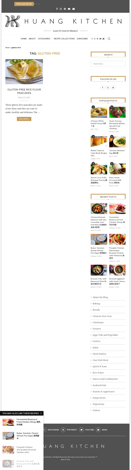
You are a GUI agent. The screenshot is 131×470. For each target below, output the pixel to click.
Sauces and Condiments (105, 378)
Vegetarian (98, 403)
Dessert (97, 328)
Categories (44, 38)
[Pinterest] (65, 8)
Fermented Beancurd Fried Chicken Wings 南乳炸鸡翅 (117, 221)
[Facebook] (57, 8)
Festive (96, 341)
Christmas (98, 322)
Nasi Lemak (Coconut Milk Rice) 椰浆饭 (115, 180)
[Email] (73, 8)
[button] (37, 4)
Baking (96, 303)
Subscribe (82, 38)
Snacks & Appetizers (103, 391)
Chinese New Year (102, 315)
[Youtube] (69, 8)
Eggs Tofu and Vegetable (105, 334)
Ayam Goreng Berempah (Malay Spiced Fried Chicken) (117, 125)
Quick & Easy (100, 366)
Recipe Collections (64, 38)
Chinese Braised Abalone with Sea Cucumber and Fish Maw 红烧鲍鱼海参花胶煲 (99, 222)
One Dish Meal (100, 359)
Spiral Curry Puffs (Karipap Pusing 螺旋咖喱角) (99, 180)
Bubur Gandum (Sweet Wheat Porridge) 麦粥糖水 (99, 250)
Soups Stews (99, 397)
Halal (95, 347)
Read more (24, 119)
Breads (96, 309)
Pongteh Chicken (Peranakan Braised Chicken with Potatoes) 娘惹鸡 (116, 253)
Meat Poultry (99, 353)
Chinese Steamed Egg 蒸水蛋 (116, 151)
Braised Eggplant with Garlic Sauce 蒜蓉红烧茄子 (117, 281)
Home (24, 38)
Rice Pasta (98, 372)
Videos (96, 410)
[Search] (109, 38)
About (32, 38)
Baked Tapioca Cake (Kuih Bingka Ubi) (99, 152)
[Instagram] (61, 8)
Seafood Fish (99, 385)
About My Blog (100, 297)
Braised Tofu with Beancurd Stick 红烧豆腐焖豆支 (98, 281)
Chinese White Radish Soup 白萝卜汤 (98, 123)
